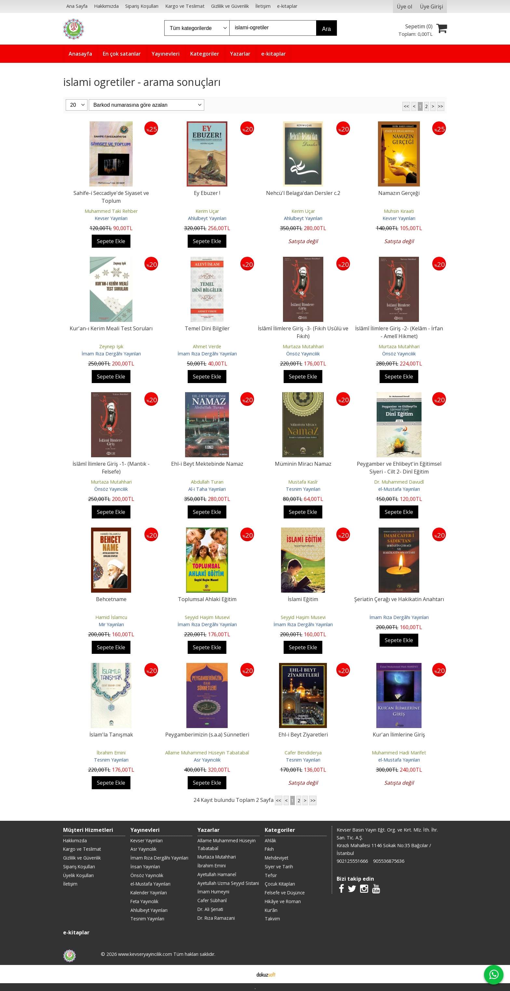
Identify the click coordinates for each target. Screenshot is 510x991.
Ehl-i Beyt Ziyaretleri (303, 734)
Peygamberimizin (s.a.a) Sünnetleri (207, 734)
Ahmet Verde (207, 346)
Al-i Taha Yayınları (207, 489)
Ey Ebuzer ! (207, 193)
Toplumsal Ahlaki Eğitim (207, 599)
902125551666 (352, 861)
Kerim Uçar (207, 211)
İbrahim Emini (111, 753)
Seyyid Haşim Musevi (207, 617)
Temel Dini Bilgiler (207, 328)
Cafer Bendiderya (303, 753)
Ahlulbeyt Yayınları (207, 218)
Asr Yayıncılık (207, 760)
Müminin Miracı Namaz (303, 463)
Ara (326, 29)
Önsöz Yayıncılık (303, 354)
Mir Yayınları (111, 624)
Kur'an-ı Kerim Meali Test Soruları (111, 328)
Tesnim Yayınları (303, 489)
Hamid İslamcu (111, 617)
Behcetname (111, 599)
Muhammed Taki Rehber (111, 211)
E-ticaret (245, 974)
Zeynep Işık (111, 346)
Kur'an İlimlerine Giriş (399, 734)
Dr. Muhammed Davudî (399, 482)
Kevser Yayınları (111, 218)
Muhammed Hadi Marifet (399, 753)
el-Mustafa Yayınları (399, 489)
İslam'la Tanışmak (111, 734)
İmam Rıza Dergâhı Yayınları (111, 354)
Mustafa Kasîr (303, 482)
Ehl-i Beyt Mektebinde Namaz (207, 463)
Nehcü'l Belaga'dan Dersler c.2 (303, 193)
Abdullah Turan (207, 482)
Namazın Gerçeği (399, 193)
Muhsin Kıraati (399, 211)
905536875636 (388, 861)
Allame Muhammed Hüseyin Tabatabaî (207, 753)
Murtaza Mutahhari (303, 346)
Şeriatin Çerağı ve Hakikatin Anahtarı (399, 599)
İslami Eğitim (303, 599)
